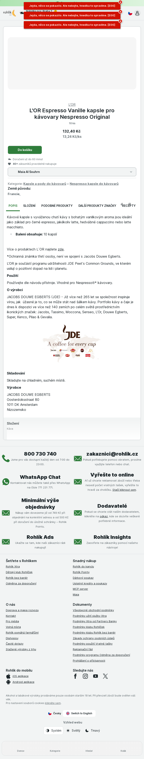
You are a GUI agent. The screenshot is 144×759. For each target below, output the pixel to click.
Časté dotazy (14, 643)
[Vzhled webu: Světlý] (73, 730)
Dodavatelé (112, 506)
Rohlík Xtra (13, 566)
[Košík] (123, 748)
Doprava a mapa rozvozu (22, 610)
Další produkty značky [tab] (97, 205)
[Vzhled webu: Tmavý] (92, 730)
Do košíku (25, 150)
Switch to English (79, 713)
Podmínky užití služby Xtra (90, 615)
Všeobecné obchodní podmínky (93, 610)
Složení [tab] (29, 205)
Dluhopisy (12, 638)
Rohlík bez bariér (17, 577)
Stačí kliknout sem (124, 489)
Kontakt (11, 615)
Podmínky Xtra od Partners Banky (95, 621)
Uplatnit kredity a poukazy (90, 583)
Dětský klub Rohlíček (19, 572)
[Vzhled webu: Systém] (53, 730)
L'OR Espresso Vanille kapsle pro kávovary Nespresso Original (72, 113)
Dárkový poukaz (83, 577)
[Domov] (20, 748)
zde (61, 249)
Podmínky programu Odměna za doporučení (101, 655)
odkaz (104, 516)
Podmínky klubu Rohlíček (89, 627)
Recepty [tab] (129, 205)
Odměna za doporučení (21, 583)
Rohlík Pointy (81, 572)
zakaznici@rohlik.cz (112, 454)
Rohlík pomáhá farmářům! (22, 632)
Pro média (12, 621)
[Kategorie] (55, 748)
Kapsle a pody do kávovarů (44, 184)
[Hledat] (89, 748)
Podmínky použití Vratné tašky (92, 643)
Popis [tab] (13, 205)
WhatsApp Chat (40, 477)
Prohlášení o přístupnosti (89, 660)
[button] (137, 13)
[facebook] (75, 676)
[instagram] (85, 676)
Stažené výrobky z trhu (21, 649)
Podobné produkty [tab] (57, 205)
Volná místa (13, 627)
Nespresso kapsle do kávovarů (94, 184)
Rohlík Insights (112, 537)
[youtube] (95, 676)
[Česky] (129, 13)
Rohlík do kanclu (83, 566)
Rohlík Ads (40, 537)
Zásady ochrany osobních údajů (94, 638)
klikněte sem (53, 703)
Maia (76, 594)
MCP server (80, 588)
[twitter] (105, 676)
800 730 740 (40, 454)
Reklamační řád (83, 649)
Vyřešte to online (112, 475)
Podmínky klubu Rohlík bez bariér (94, 632)
